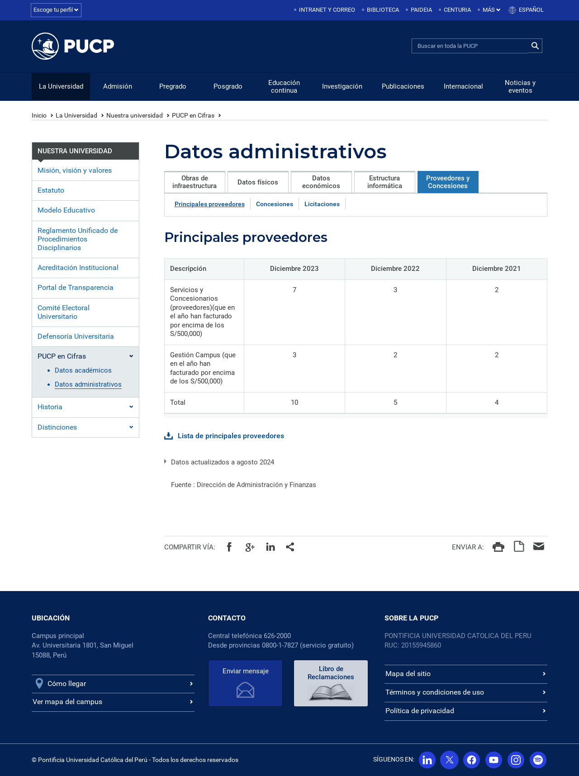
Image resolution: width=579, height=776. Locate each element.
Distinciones (57, 427)
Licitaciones (322, 204)
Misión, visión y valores (75, 170)
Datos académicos (83, 370)
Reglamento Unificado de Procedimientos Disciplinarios (78, 239)
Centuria (457, 9)
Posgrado (228, 86)
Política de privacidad (419, 710)
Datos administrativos (88, 384)
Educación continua (284, 87)
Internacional (463, 86)
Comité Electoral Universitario (64, 312)
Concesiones (274, 204)
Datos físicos (257, 182)
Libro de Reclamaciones (331, 673)
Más (492, 9)
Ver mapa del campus (67, 701)
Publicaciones (403, 86)
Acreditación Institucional (78, 267)
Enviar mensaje (246, 671)
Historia (50, 406)
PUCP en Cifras (193, 115)
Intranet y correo (327, 9)
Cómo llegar (66, 683)
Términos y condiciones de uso (434, 692)
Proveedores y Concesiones (448, 182)
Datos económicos (321, 182)
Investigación (342, 86)
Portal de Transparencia (76, 287)
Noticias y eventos (520, 87)
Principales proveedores (210, 204)
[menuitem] (325, 10)
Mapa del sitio (408, 673)
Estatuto (51, 190)
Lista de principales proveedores (231, 435)
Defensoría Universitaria (76, 336)
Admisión (117, 86)
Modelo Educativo (66, 210)
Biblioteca (383, 9)
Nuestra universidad (134, 115)
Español (531, 9)
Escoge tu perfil (56, 9)
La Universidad (61, 86)
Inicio (39, 115)
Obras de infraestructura (194, 182)
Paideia (421, 9)
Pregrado (172, 86)
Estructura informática (384, 182)
